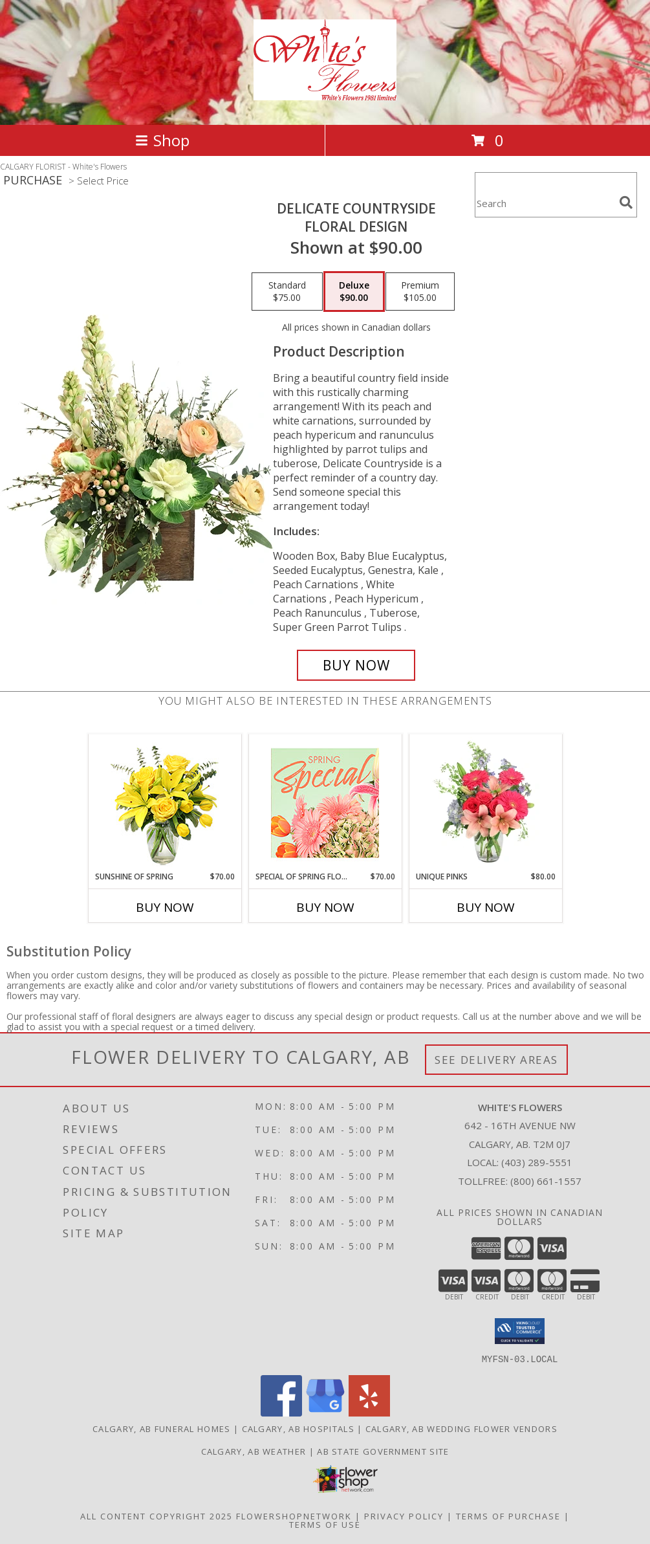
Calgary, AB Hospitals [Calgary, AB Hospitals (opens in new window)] (298, 1428)
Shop (162, 140)
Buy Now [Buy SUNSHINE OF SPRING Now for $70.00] (165, 907)
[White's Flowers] (325, 93)
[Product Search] (544, 203)
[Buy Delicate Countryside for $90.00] (356, 665)
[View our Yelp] (369, 1412)
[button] (520, 1331)
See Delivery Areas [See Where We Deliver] (496, 1059)
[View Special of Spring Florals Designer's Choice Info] (325, 802)
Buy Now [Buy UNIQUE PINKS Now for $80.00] (486, 907)
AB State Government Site (383, 1451)
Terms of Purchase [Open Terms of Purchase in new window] (508, 1515)
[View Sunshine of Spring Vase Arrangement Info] (165, 802)
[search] (626, 202)
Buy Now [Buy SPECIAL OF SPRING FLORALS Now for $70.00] (325, 907)
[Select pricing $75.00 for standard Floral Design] (287, 292)
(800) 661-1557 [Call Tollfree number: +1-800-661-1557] (545, 1181)
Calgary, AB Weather (254, 1451)
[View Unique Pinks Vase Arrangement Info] (485, 802)
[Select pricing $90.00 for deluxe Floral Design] (354, 292)
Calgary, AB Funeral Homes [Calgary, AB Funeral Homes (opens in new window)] (161, 1428)
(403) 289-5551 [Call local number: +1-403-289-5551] (536, 1162)
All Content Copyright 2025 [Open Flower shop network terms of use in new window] (156, 1515)
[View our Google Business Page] (325, 1412)
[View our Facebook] (281, 1412)
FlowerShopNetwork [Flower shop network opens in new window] (294, 1515)
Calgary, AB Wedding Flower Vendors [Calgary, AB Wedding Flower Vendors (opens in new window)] (461, 1428)
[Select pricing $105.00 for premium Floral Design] (420, 292)
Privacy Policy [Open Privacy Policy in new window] (404, 1515)
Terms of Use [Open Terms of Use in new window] (325, 1524)
